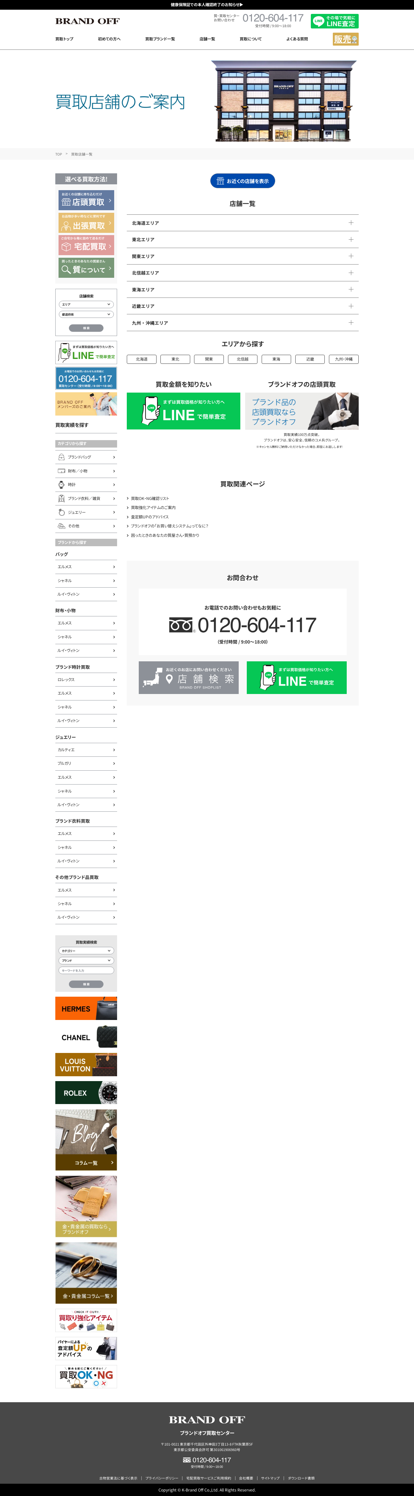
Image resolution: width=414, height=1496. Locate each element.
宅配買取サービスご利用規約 (208, 1478)
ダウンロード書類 (301, 1478)
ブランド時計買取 (72, 667)
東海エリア (143, 289)
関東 (209, 359)
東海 (276, 359)
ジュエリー (65, 737)
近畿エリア (143, 306)
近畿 (310, 359)
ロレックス (66, 679)
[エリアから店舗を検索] (86, 304)
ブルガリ (64, 763)
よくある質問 (297, 39)
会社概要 (246, 1478)
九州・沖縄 (344, 359)
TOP (58, 154)
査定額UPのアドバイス (150, 517)
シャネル (65, 580)
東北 (175, 359)
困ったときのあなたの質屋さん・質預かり (165, 535)
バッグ (61, 554)
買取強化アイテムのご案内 (153, 507)
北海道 (141, 359)
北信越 (242, 359)
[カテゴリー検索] (86, 950)
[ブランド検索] (86, 960)
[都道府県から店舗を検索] (86, 314)
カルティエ (66, 750)
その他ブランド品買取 (77, 877)
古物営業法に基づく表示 (118, 1478)
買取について (251, 39)
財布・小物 (65, 610)
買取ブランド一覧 (160, 39)
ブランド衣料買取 (72, 821)
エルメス (65, 566)
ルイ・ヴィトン (69, 594)
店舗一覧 (207, 39)
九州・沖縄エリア (150, 323)
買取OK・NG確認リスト (150, 498)
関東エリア (143, 256)
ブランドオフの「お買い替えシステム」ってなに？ (170, 526)
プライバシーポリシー (162, 1478)
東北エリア (143, 239)
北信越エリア (145, 272)
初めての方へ (109, 39)
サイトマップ (270, 1478)
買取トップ (64, 39)
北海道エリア (145, 223)
